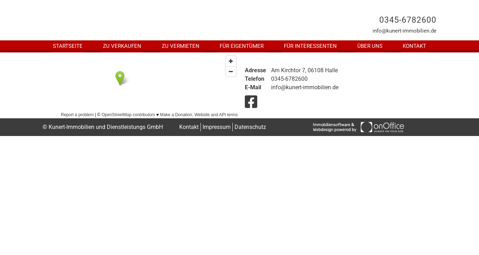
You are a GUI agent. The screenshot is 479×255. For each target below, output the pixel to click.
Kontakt (414, 46)
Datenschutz (250, 127)
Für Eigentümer (242, 46)
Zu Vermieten (180, 46)
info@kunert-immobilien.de (404, 31)
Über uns (369, 46)
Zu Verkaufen (122, 46)
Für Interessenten (310, 46)
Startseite (68, 46)
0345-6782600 (407, 20)
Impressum (217, 127)
